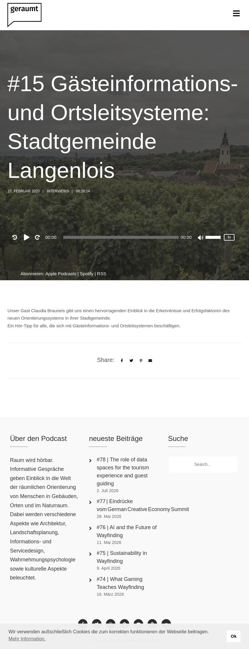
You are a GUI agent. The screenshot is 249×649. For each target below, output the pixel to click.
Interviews (58, 191)
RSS (101, 273)
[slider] (121, 237)
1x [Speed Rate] (229, 237)
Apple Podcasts (61, 273)
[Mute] (201, 238)
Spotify (86, 273)
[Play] (28, 237)
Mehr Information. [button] (27, 638)
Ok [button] (233, 636)
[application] (121, 237)
